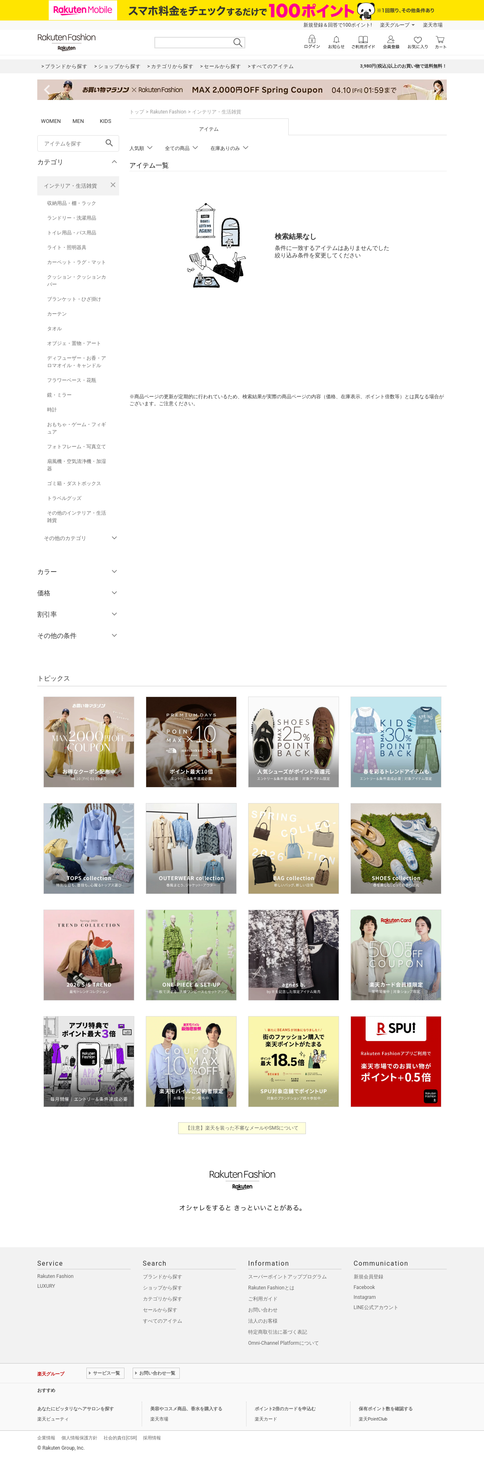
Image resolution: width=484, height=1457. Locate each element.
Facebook (364, 1287)
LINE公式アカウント (376, 1307)
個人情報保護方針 (79, 1438)
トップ (136, 112)
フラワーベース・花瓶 (71, 380)
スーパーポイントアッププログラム (287, 1277)
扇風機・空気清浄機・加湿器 (76, 465)
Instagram (365, 1297)
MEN (78, 121)
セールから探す (160, 1310)
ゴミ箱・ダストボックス (74, 483)
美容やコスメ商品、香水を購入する (186, 1409)
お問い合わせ (263, 1310)
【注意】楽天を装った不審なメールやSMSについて (242, 1128)
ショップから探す (162, 1288)
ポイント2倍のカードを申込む (285, 1409)
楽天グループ (394, 25)
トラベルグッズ (64, 498)
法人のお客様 (263, 1321)
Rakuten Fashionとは (271, 1288)
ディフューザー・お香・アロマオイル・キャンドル (76, 361)
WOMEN (51, 121)
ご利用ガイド (263, 1299)
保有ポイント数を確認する (386, 1409)
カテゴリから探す (162, 1299)
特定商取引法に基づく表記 (277, 1332)
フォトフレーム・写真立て (76, 446)
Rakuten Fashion (168, 112)
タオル (54, 328)
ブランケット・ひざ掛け (74, 299)
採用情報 (152, 1438)
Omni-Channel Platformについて (283, 1343)
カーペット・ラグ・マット (76, 262)
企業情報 (46, 1438)
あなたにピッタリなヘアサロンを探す (75, 1409)
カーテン (57, 314)
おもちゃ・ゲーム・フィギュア (76, 428)
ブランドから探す (162, 1277)
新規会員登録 (368, 1277)
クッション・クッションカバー (76, 280)
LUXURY (46, 1286)
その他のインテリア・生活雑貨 (76, 516)
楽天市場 (433, 25)
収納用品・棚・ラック (71, 203)
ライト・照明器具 (66, 247)
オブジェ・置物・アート (74, 343)
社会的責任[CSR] (120, 1438)
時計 (52, 410)
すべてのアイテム (162, 1321)
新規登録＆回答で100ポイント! (337, 25)
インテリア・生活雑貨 (70, 186)
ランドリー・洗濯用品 (71, 218)
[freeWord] (78, 143)
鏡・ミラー (59, 395)
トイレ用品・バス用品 (71, 233)
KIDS (105, 121)
